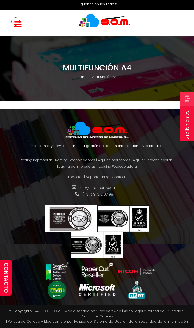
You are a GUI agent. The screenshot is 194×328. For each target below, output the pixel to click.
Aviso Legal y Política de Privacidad (154, 311)
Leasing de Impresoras (76, 166)
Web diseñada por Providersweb (92, 311)
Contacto (119, 176)
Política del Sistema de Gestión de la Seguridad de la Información (131, 321)
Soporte (92, 176)
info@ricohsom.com (98, 187)
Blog (105, 176)
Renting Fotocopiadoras (75, 160)
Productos (74, 176)
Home (82, 76)
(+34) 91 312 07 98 (98, 194)
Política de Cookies (97, 316)
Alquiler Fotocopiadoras (152, 160)
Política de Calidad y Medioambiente (39, 321)
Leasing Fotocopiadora (117, 166)
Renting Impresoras (36, 160)
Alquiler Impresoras (114, 160)
